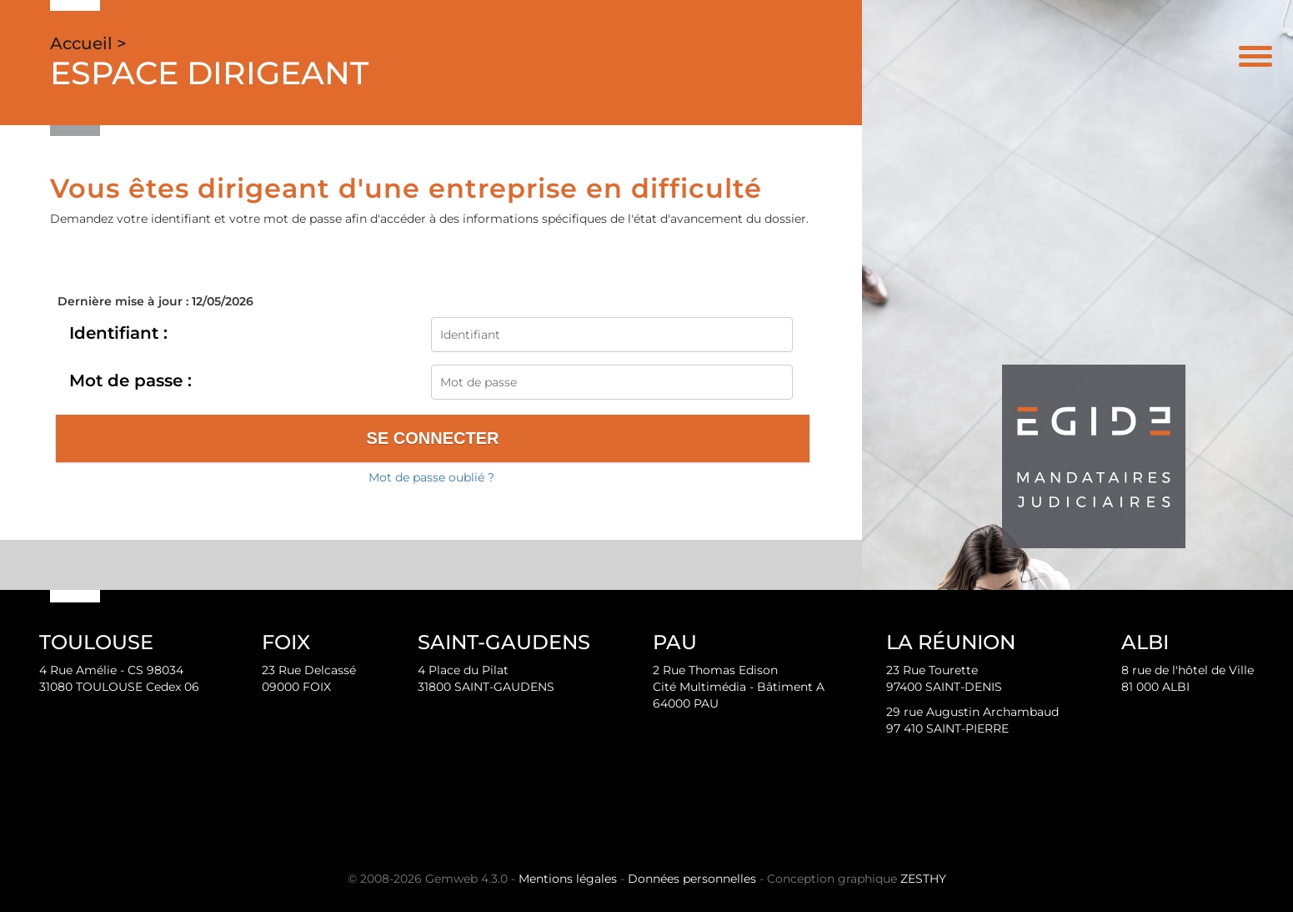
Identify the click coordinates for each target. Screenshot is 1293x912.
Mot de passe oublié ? (431, 477)
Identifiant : (118, 333)
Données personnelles (692, 878)
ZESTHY (923, 878)
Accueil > (88, 43)
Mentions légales (568, 878)
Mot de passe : (130, 380)
